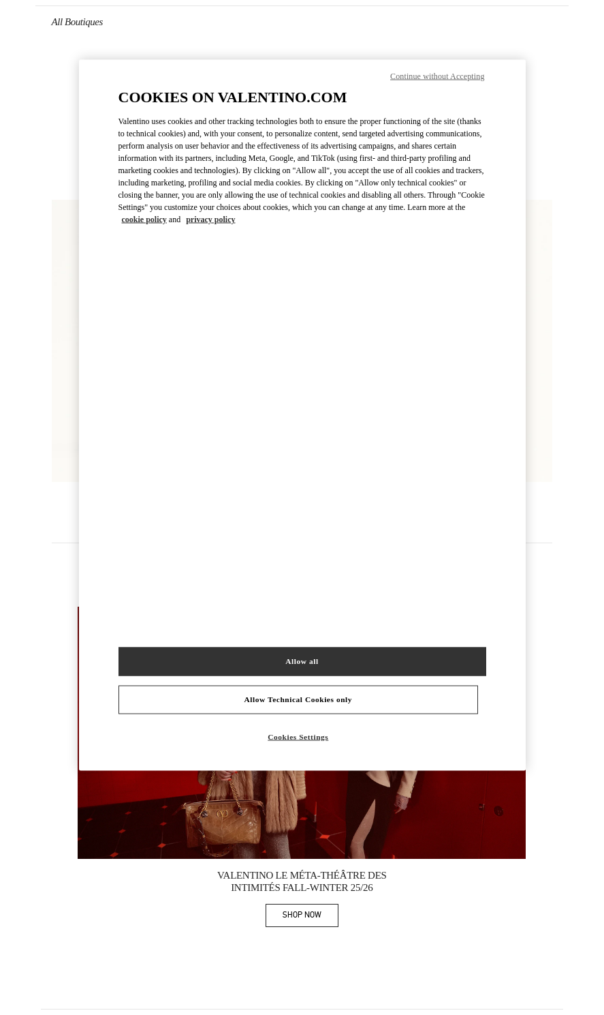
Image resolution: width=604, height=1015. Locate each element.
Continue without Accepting (437, 76)
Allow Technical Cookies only (298, 699)
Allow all (301, 660)
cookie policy (144, 219)
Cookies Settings (298, 736)
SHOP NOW (310, 917)
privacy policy (210, 219)
